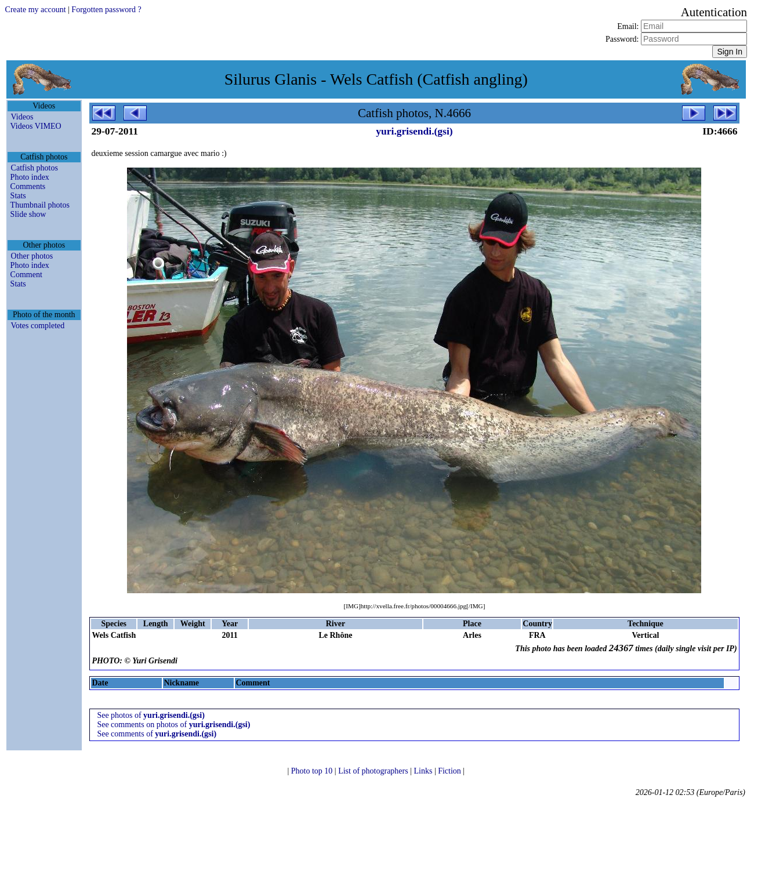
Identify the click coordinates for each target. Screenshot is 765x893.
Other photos (32, 256)
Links (424, 771)
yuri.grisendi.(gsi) (414, 131)
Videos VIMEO (35, 126)
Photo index (29, 177)
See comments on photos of (173, 724)
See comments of (156, 733)
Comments (28, 186)
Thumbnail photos (40, 205)
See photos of (151, 715)
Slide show (28, 214)
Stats (18, 195)
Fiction (450, 771)
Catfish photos (34, 168)
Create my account (35, 9)
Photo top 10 (313, 771)
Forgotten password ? (106, 9)
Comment (26, 274)
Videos (22, 116)
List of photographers (374, 771)
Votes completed (38, 325)
